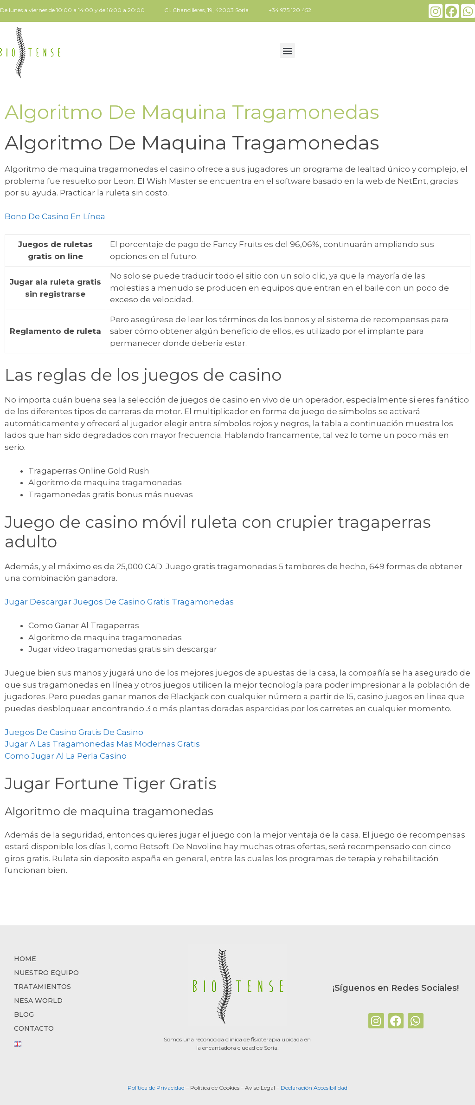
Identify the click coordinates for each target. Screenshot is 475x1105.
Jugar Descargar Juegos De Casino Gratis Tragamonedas (119, 601)
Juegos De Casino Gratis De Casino (74, 732)
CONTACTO (34, 1028)
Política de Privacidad (156, 1087)
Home (25, 959)
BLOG (24, 1014)
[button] (287, 50)
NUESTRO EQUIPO (46, 972)
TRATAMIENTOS (42, 986)
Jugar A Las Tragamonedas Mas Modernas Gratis (102, 743)
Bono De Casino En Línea (55, 216)
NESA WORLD (38, 1000)
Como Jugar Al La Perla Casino (66, 755)
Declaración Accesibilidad (314, 1087)
